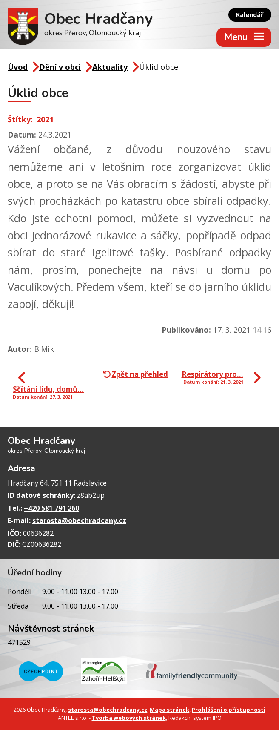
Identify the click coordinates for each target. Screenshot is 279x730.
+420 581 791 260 (51, 508)
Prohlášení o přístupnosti (228, 709)
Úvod (18, 67)
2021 (45, 119)
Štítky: (20, 119)
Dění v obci (60, 67)
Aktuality (110, 67)
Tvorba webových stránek (129, 717)
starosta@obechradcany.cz (79, 520)
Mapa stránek (169, 709)
